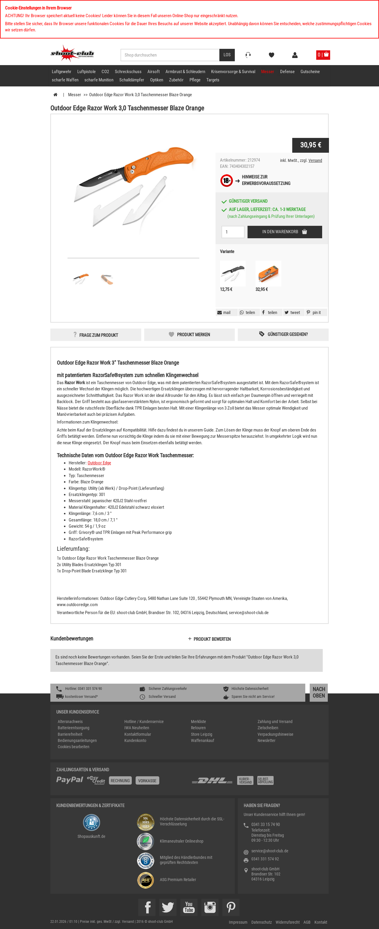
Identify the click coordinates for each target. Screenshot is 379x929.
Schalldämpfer (131, 80)
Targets (212, 80)
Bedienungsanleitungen (77, 740)
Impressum (238, 922)
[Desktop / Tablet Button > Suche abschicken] (227, 55)
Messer (267, 71)
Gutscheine (310, 71)
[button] (313, 312)
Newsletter (266, 740)
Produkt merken (193, 334)
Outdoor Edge (99, 463)
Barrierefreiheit (70, 734)
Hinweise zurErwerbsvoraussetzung (266, 180)
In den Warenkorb (280, 231)
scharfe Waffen (65, 80)
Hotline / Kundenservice (144, 721)
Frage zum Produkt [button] (98, 335)
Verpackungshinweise (275, 734)
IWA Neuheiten (136, 727)
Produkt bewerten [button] (212, 639)
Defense (287, 71)
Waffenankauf (202, 740)
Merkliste (198, 721)
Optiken (156, 80)
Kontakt (320, 922)
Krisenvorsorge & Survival (233, 71)
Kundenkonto (135, 740)
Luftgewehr (61, 71)
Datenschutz (261, 922)
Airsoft (153, 71)
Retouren (198, 727)
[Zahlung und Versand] (257, 782)
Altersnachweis (70, 721)
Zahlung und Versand (275, 721)
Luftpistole (86, 71)
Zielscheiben (268, 727)
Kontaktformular (137, 734)
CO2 (105, 71)
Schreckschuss (128, 71)
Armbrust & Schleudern (185, 71)
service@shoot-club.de (269, 851)
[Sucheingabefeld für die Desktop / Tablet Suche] (170, 55)
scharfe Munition (98, 80)
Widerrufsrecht (288, 922)
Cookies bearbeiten (73, 746)
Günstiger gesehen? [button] (288, 334)
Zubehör (176, 80)
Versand (315, 160)
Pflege (195, 80)
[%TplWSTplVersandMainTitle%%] (122, 782)
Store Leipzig (201, 734)
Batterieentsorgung (73, 727)
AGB (307, 922)
